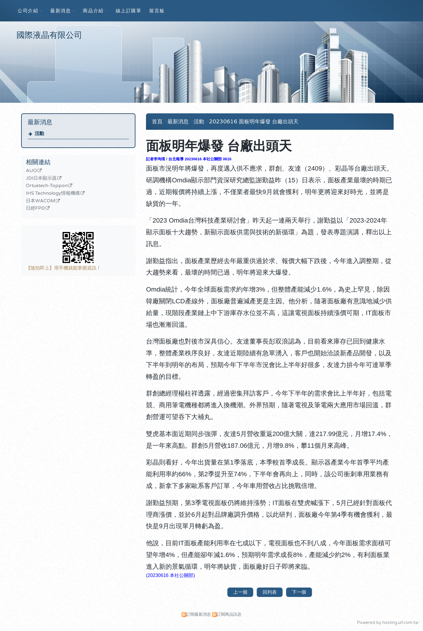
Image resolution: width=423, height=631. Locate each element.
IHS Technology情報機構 (53, 193)
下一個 (299, 592)
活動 (39, 134)
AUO (31, 171)
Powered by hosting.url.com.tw (387, 622)
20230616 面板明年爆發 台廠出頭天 (253, 121)
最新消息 (178, 121)
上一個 (240, 592)
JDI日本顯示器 (41, 178)
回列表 (270, 592)
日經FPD (35, 208)
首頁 (157, 121)
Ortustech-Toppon (47, 186)
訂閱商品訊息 (229, 614)
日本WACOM (40, 201)
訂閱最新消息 (198, 614)
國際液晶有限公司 (49, 35)
